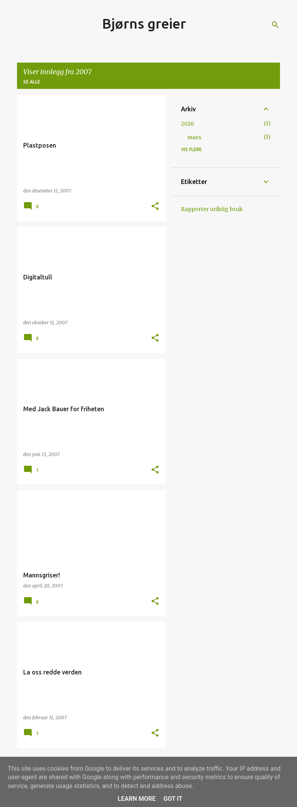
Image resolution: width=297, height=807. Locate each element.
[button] (155, 206)
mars (194, 137)
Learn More (136, 798)
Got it (172, 798)
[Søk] (275, 24)
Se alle (31, 81)
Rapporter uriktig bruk (212, 209)
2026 (187, 123)
